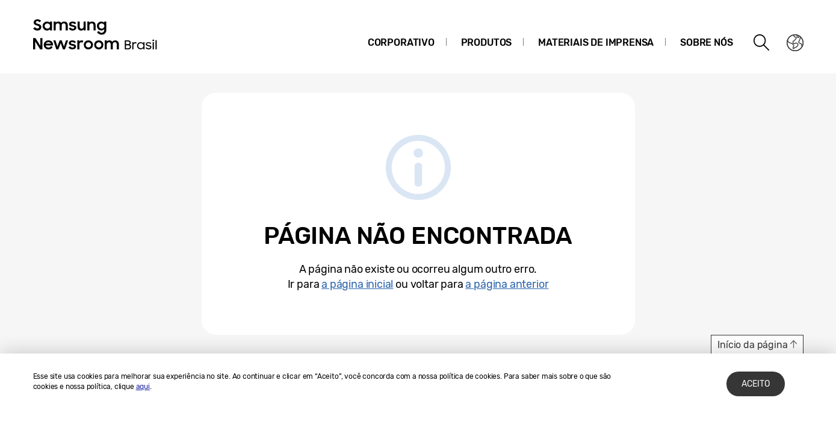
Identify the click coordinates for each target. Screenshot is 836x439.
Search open (762, 43)
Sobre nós (706, 42)
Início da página (752, 344)
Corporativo (401, 42)
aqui (143, 386)
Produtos (486, 42)
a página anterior (506, 284)
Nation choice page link (795, 43)
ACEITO (756, 384)
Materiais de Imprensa (596, 42)
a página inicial (357, 284)
